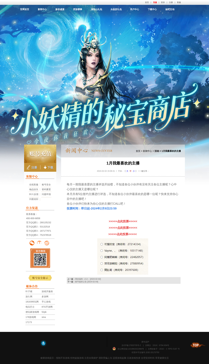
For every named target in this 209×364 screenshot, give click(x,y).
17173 (29, 322)
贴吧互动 (169, 9)
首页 (147, 2)
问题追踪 (33, 199)
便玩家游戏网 (32, 312)
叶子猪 (29, 291)
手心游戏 (46, 301)
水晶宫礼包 (116, 9)
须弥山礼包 (96, 9)
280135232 (45, 222)
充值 (155, 2)
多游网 (45, 296)
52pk (44, 312)
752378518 (45, 235)
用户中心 (134, 9)
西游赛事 (77, 9)
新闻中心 (42, 9)
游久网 (29, 296)
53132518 (45, 226)
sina (44, 317)
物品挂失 (33, 189)
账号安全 (46, 184)
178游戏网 (31, 317)
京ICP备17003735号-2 (131, 345)
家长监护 (145, 342)
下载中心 (152, 9)
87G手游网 (47, 307)
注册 (171, 2)
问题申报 (46, 194)
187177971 (45, 231)
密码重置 (46, 189)
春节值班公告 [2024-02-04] (86, 282)
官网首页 (24, 9)
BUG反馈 (33, 194)
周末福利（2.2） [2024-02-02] (88, 279)
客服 (179, 2)
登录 (163, 2)
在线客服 (33, 184)
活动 (156, 151)
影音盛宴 (59, 9)
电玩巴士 (30, 307)
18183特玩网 (32, 301)
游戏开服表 (47, 291)
